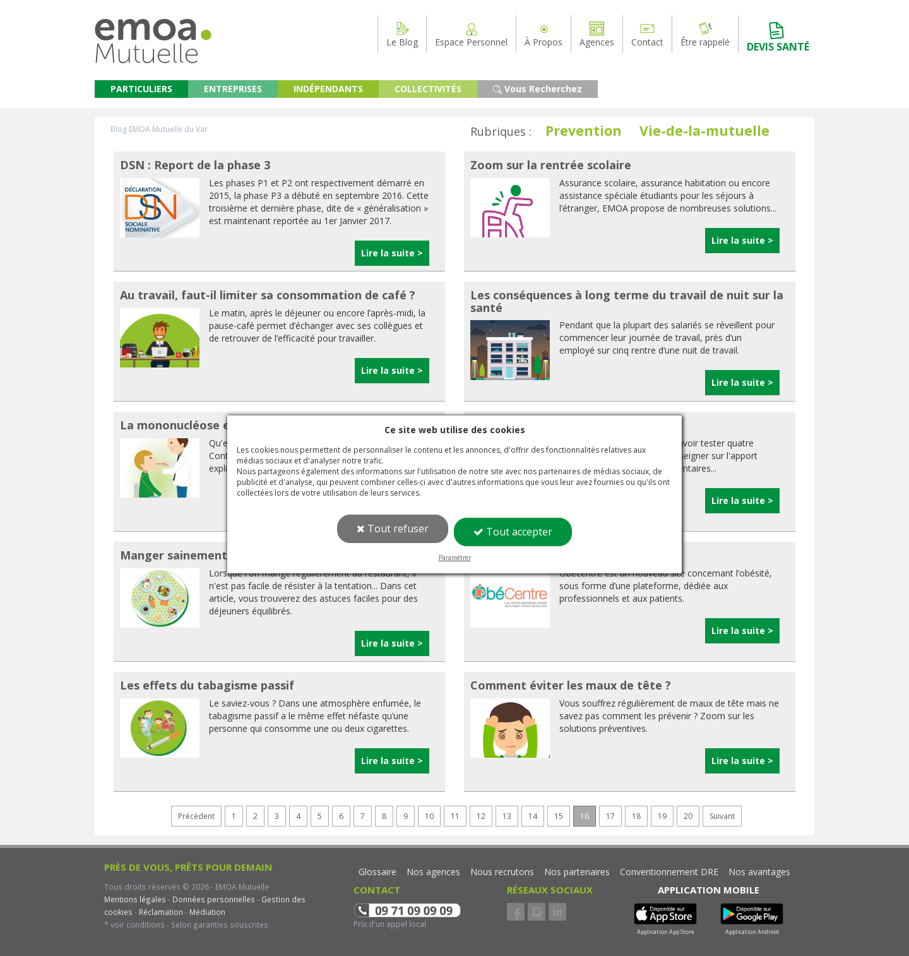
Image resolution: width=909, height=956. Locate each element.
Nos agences (433, 872)
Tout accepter (512, 532)
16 (584, 816)
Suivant (722, 816)
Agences (596, 34)
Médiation (206, 912)
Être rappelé (705, 34)
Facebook (516, 912)
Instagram (536, 912)
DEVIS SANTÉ (778, 37)
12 (481, 816)
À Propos (543, 34)
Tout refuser (393, 528)
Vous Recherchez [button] (537, 89)
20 (688, 816)
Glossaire (377, 872)
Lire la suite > (392, 253)
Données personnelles (213, 899)
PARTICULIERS (141, 89)
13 (506, 816)
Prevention (583, 131)
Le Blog (402, 34)
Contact (647, 34)
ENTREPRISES (233, 89)
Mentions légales (135, 899)
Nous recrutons (502, 872)
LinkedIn (557, 912)
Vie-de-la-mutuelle (704, 131)
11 (455, 816)
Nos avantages (759, 872)
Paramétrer (455, 557)
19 (662, 816)
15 (558, 816)
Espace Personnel (471, 34)
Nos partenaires (577, 872)
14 (532, 816)
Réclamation (160, 912)
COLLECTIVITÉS (428, 89)
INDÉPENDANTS (328, 89)
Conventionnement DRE (669, 872)
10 (429, 816)
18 (636, 816)
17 (610, 816)
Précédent (196, 816)
